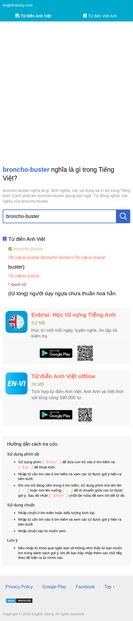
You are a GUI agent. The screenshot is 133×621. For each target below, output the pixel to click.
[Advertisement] (66, 93)
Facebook (85, 585)
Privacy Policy (19, 585)
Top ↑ (109, 585)
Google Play (54, 585)
